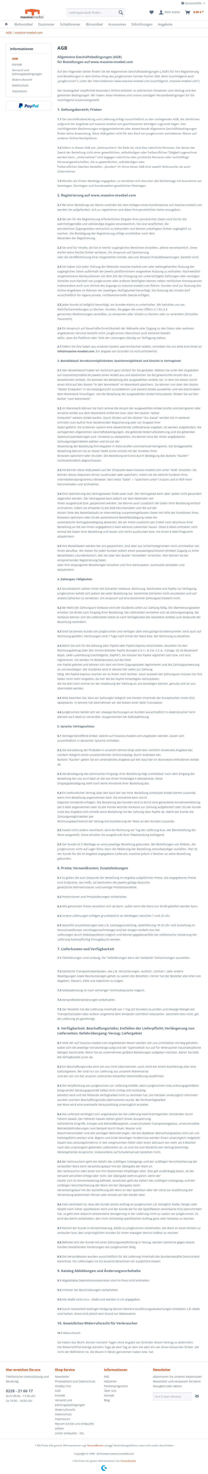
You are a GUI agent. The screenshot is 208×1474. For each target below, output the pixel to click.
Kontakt (17, 64)
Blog (107, 1400)
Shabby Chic (63, 1386)
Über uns (110, 1390)
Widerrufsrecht (22, 80)
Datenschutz (20, 85)
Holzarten (110, 1381)
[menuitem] (96, 12)
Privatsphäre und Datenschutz (75, 1381)
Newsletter (62, 1376)
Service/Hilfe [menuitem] (191, 3)
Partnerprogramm (116, 1386)
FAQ (106, 1376)
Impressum (19, 91)
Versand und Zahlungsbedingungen (27, 72)
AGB (15, 59)
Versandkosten (95, 1445)
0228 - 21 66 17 (19, 1390)
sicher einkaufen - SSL (69, 1433)
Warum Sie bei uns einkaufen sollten (74, 1426)
